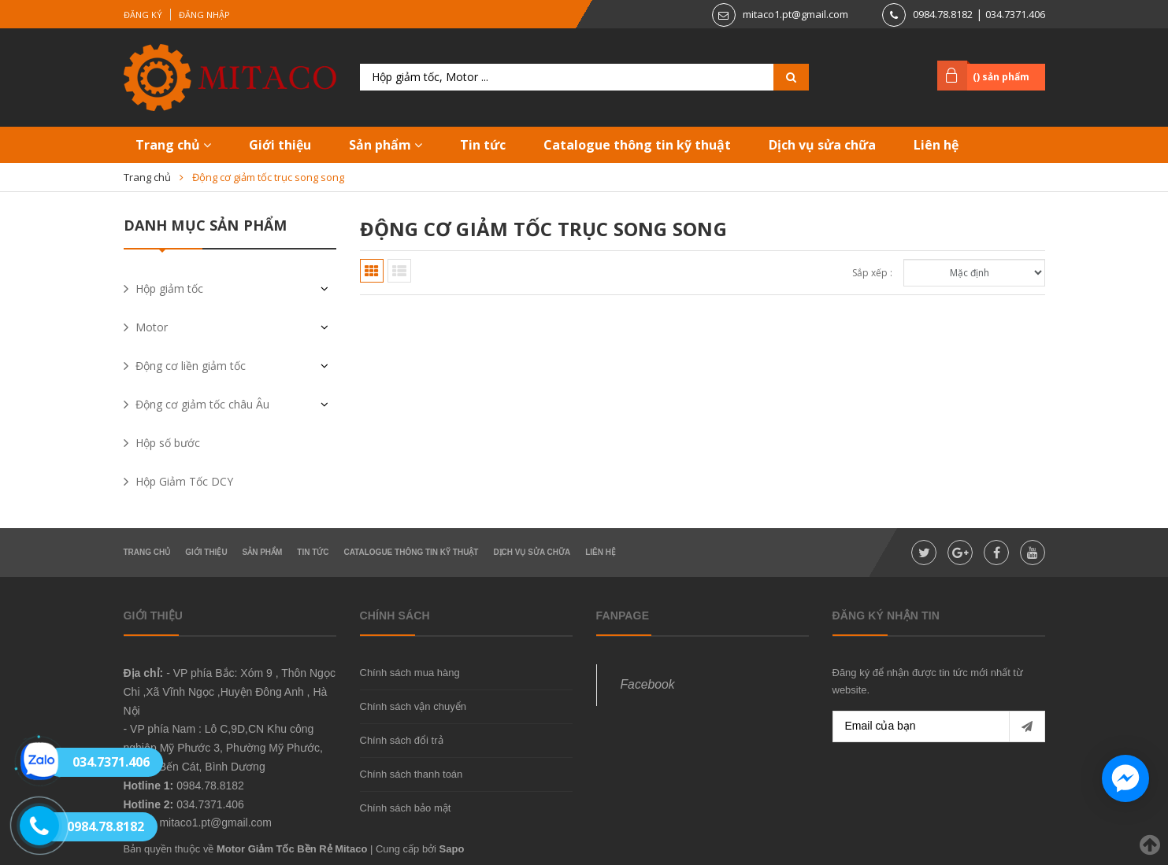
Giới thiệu (280, 144)
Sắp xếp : (872, 272)
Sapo (452, 849)
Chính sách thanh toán (411, 774)
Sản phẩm (385, 144)
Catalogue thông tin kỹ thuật (637, 144)
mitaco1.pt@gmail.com (795, 14)
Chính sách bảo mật (405, 808)
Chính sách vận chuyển (413, 706)
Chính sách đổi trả (401, 740)
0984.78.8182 (943, 14)
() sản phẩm (1001, 76)
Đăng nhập (204, 14)
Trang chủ (173, 144)
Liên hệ (936, 144)
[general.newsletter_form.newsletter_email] (938, 726)
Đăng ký (143, 14)
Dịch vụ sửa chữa (822, 144)
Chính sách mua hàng (410, 672)
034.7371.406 (1015, 14)
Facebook (648, 684)
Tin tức (483, 144)
